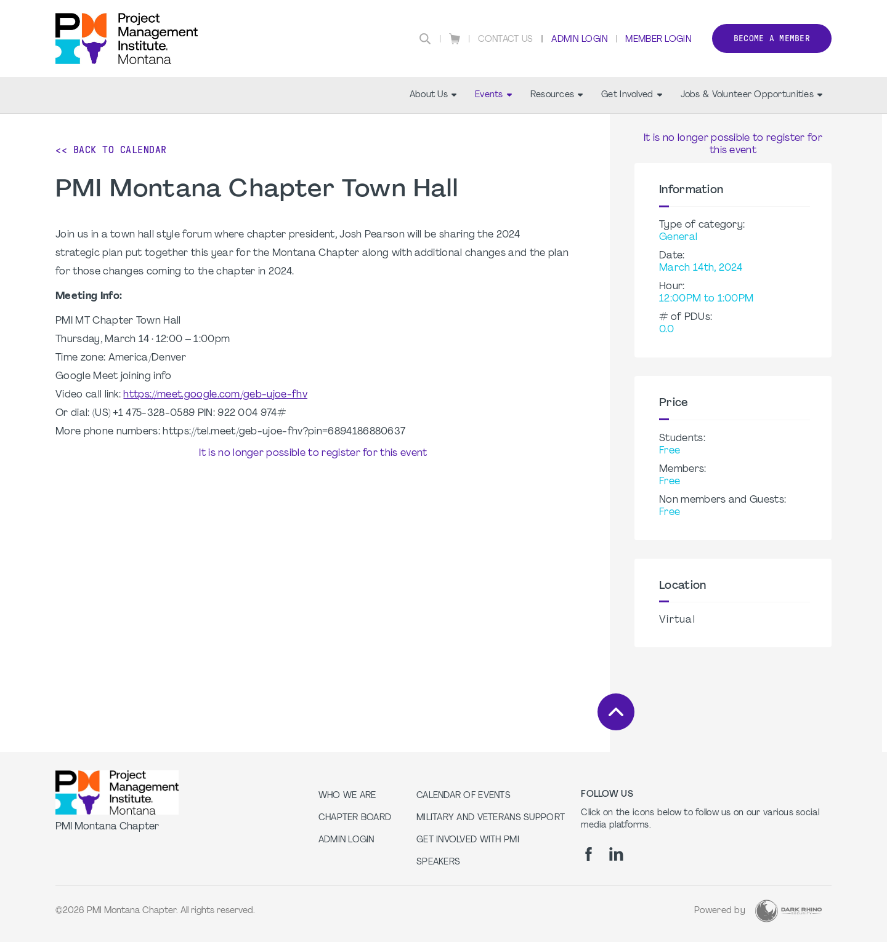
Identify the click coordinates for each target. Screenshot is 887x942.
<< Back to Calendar (111, 150)
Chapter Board (355, 818)
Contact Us (505, 39)
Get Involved (631, 95)
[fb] (588, 854)
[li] (616, 854)
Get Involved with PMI (467, 840)
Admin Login (579, 39)
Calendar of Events (463, 795)
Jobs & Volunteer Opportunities (751, 95)
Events (493, 95)
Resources (556, 95)
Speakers (438, 862)
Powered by (719, 911)
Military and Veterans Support (490, 818)
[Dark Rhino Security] (788, 911)
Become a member (772, 38)
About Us (433, 95)
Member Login (658, 39)
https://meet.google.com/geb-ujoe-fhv (215, 395)
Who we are (347, 795)
